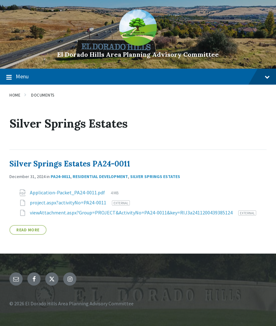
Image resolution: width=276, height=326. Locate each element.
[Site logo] (138, 44)
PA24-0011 (60, 176)
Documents (42, 95)
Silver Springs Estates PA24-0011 (69, 164)
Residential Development (100, 176)
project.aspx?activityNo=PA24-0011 (68, 202)
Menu (138, 77)
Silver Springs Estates (155, 176)
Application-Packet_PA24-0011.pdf (68, 192)
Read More (28, 230)
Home (14, 95)
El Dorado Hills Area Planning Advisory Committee (138, 54)
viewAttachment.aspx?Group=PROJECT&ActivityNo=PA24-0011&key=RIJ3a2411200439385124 (132, 212)
